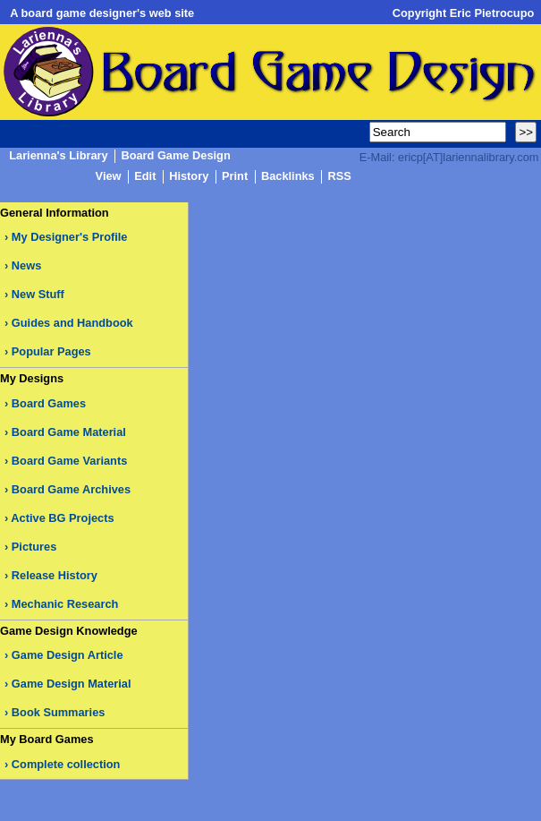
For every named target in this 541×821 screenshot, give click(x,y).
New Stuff (38, 294)
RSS (339, 177)
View (109, 177)
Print (235, 177)
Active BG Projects (62, 518)
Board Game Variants (69, 460)
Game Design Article (67, 655)
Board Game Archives (71, 489)
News (26, 265)
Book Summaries (59, 712)
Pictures (34, 546)
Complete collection (66, 764)
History (188, 177)
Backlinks (288, 177)
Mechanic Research (65, 604)
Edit (145, 177)
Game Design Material (71, 683)
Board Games (49, 403)
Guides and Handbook (72, 322)
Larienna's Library (58, 156)
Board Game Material (69, 432)
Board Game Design (175, 156)
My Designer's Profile (70, 237)
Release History (54, 575)
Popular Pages (51, 351)
